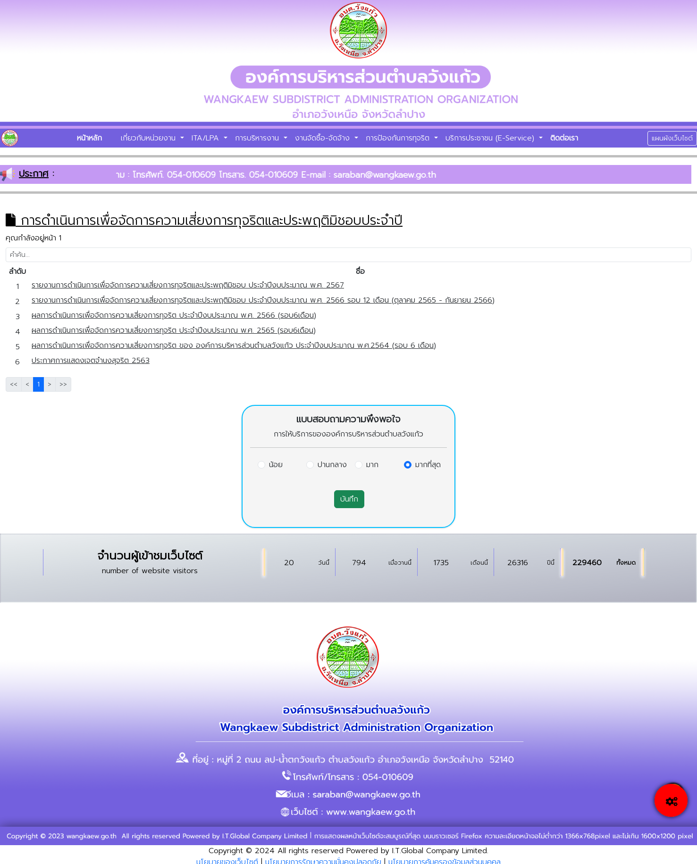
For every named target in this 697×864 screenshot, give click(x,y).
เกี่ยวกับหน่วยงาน (149, 138)
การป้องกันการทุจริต (399, 138)
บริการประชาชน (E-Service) (491, 138)
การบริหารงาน (258, 138)
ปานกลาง (332, 464)
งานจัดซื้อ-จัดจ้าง (324, 138)
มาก (372, 464)
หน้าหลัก (89, 138)
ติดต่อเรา (564, 138)
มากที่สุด (428, 464)
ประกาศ (34, 173)
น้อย (276, 464)
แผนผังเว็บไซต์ (672, 138)
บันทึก (349, 499)
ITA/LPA (207, 138)
